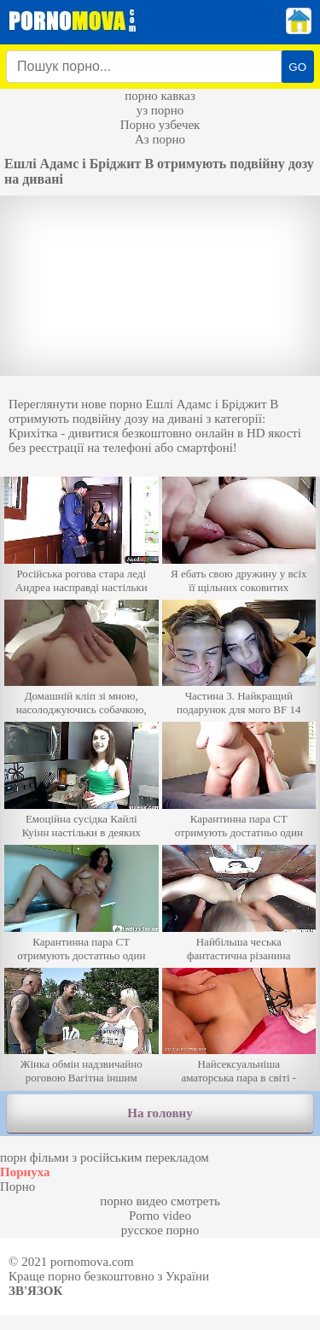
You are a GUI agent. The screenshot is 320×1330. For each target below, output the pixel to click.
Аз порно (160, 139)
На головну (159, 1113)
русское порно (160, 1230)
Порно (17, 1186)
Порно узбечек (160, 125)
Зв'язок (35, 1291)
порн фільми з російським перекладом (104, 1157)
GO (297, 67)
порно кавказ (160, 96)
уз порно (160, 110)
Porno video (160, 1215)
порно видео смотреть (160, 1201)
